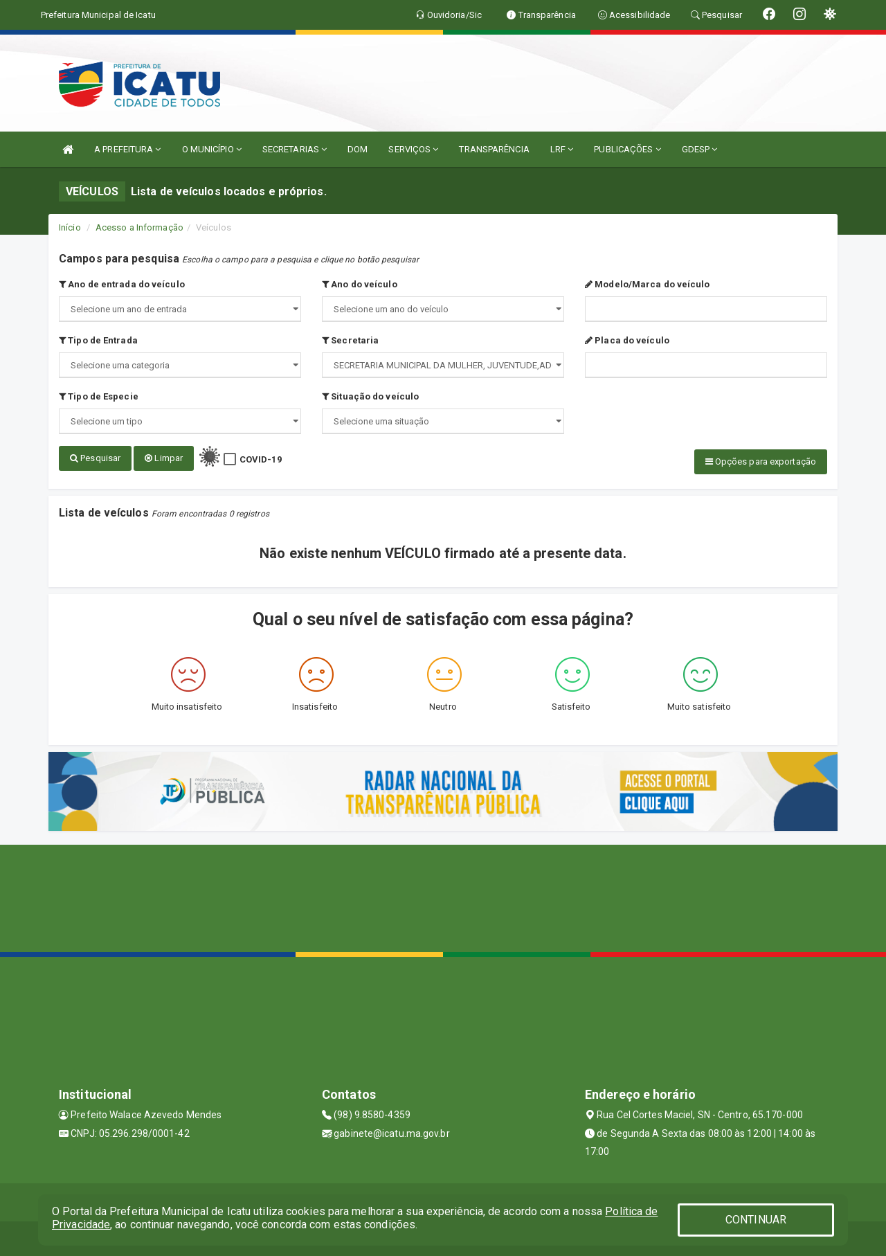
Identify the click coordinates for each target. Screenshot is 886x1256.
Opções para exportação (760, 461)
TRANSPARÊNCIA (494, 149)
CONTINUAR (755, 1219)
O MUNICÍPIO (212, 149)
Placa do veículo (627, 340)
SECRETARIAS (294, 149)
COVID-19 (260, 459)
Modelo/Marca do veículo (647, 284)
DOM (357, 149)
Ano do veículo (359, 284)
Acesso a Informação (139, 227)
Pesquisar (95, 458)
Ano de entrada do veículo (122, 284)
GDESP (700, 149)
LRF (562, 149)
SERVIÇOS (413, 149)
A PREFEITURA (127, 149)
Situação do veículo (370, 396)
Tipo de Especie (98, 396)
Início (70, 227)
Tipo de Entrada (98, 340)
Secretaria (350, 340)
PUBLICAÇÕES (627, 149)
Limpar (164, 458)
